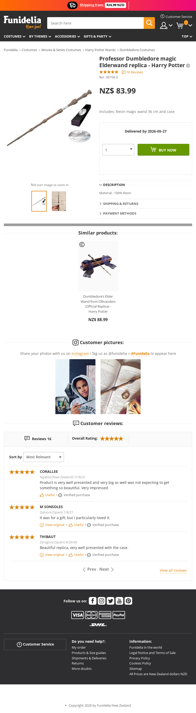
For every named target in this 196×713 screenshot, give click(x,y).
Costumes (12, 36)
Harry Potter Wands (100, 50)
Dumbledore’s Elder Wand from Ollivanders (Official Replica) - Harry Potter (98, 304)
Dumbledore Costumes (137, 50)
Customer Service (35, 644)
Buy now (167, 150)
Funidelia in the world (145, 647)
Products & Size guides (89, 652)
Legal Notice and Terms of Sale (152, 652)
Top (185, 36)
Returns (78, 663)
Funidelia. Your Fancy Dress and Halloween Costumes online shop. (22, 22)
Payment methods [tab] (119, 213)
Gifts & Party (95, 36)
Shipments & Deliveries (89, 658)
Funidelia (11, 50)
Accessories (65, 36)
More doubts (82, 668)
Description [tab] (114, 184)
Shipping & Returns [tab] (120, 203)
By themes (38, 36)
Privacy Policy (139, 658)
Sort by (15, 456)
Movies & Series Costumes (61, 50)
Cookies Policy (140, 663)
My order (79, 647)
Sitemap (135, 668)
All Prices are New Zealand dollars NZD (158, 674)
